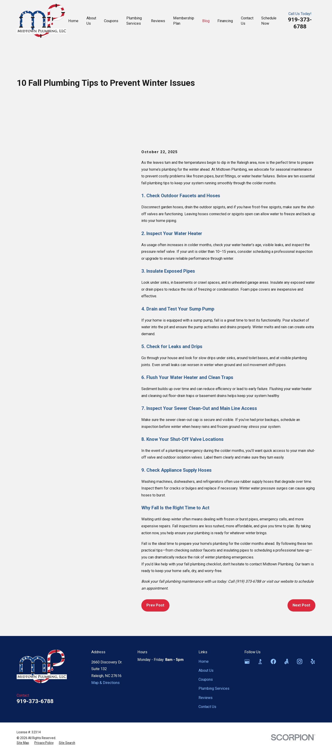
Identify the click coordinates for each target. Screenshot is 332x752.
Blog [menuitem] (206, 21)
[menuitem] (23, 743)
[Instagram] (299, 661)
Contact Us (207, 706)
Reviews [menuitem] (158, 21)
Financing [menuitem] (225, 21)
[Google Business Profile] (247, 661)
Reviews (206, 697)
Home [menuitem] (73, 21)
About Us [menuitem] (91, 21)
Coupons (206, 679)
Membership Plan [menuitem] (183, 21)
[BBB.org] (260, 661)
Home (204, 661)
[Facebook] (273, 661)
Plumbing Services (214, 688)
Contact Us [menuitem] (247, 21)
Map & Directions (105, 682)
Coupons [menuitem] (111, 21)
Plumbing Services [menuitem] (134, 21)
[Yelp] (312, 661)
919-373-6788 (300, 23)
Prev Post (155, 605)
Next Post (301, 605)
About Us (206, 670)
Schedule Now (268, 21)
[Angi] (286, 661)
